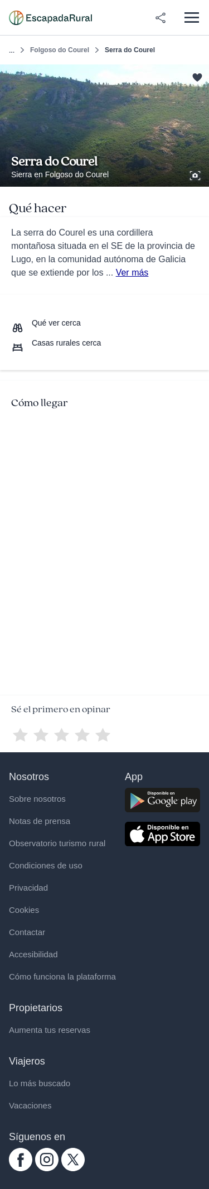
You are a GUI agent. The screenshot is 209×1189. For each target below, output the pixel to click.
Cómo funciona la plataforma (62, 976)
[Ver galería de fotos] (196, 173)
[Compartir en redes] (160, 17)
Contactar (27, 932)
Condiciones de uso (45, 865)
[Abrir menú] (191, 17)
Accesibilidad (33, 954)
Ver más (132, 272)
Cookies (24, 910)
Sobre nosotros (37, 798)
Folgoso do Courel (59, 50)
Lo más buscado (39, 1083)
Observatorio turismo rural (57, 843)
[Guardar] (197, 76)
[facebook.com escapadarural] (20, 1168)
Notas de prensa (39, 821)
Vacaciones (30, 1105)
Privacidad (28, 887)
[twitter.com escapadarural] (73, 1168)
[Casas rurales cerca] (56, 342)
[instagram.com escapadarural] (47, 1168)
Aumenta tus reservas (49, 1030)
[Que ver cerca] (46, 322)
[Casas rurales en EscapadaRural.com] (50, 18)
